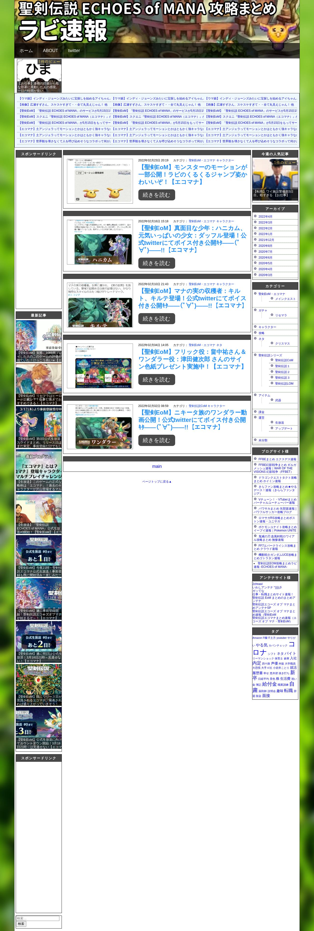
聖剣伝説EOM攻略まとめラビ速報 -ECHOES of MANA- (275, 565)
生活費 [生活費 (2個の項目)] (285, 679)
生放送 (279, 422)
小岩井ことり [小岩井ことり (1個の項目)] (281, 667)
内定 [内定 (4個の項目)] (256, 663)
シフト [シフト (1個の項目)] (272, 653)
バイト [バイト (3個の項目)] (290, 653)
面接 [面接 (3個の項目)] (266, 695)
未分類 (263, 440)
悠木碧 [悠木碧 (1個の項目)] (274, 673)
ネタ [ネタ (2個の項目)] (280, 653)
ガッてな (258, 591)
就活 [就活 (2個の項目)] (293, 667)
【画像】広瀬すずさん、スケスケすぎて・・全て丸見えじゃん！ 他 (62, 104)
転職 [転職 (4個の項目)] (288, 690)
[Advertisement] (35, 232)
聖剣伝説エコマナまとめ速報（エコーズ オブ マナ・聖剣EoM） (274, 619)
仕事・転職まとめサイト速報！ (273, 594)
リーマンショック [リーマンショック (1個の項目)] (263, 658)
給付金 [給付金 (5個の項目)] (269, 684)
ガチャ (263, 310)
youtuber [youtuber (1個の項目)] (281, 637)
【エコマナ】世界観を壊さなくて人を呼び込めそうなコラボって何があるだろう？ (72, 141)
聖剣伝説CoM (198, 406)
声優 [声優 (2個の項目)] (274, 663)
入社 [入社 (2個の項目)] (293, 658)
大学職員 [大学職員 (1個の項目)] (290, 663)
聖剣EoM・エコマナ (202, 160)
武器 (278, 400)
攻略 (261, 333)
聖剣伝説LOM (284, 383)
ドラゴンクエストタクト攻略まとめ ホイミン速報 (275, 479)
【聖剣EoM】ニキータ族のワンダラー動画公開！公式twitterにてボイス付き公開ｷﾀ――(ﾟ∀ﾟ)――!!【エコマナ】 (192, 420)
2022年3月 (266, 222)
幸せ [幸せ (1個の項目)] (266, 673)
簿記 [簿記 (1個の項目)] (258, 684)
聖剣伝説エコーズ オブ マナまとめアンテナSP (273, 606)
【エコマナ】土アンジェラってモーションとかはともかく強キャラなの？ (67, 129)
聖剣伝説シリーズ (270, 355)
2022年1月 (266, 234)
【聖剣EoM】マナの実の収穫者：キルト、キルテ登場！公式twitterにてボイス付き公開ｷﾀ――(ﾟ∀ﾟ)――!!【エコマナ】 (193, 298)
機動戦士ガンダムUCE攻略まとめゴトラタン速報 (275, 556)
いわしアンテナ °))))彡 (267, 587)
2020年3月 (266, 275)
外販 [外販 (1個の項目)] (281, 663)
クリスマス (282, 343)
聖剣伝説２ (282, 372)
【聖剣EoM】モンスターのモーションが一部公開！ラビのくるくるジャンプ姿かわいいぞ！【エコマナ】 (193, 174)
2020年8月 (266, 246)
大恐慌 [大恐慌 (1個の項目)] (256, 667)
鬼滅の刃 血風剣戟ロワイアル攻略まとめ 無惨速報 (274, 538)
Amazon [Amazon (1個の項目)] (257, 637)
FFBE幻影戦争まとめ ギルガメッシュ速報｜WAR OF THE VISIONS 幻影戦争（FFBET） (275, 468)
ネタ (219, 345)
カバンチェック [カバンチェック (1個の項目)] (278, 645)
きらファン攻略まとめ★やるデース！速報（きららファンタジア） (275, 490)
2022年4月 (266, 216)
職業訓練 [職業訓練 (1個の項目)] (283, 684)
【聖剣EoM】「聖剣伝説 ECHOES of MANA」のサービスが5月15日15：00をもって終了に (78, 110)
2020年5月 (266, 263)
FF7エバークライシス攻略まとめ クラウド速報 (275, 547)
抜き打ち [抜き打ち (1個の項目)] (284, 673)
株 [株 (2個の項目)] (277, 679)
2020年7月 (266, 251)
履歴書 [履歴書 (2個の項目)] (257, 673)
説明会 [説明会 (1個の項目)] (272, 691)
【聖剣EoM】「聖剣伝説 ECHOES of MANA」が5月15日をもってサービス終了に (72, 123)
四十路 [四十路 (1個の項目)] (266, 663)
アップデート (284, 428)
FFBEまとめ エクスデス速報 (277, 459)
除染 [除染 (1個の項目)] (258, 696)
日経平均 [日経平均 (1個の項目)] (263, 678)
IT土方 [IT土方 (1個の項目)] (271, 637)
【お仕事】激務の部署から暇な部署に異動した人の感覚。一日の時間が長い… (38, 87)
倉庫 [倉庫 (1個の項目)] (286, 658)
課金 (261, 412)
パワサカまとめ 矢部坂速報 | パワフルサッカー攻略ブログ (275, 510)
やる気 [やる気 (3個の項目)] (262, 645)
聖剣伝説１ (282, 366)
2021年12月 (266, 240)
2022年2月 (266, 228)
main (157, 466)
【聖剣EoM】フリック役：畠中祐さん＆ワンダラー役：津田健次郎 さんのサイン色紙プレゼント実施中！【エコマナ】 (192, 359)
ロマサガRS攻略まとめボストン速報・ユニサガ (274, 519)
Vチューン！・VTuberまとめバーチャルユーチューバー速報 (275, 501)
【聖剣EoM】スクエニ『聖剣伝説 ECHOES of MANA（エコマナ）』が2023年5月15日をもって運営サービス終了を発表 (97, 116)
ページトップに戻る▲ (157, 481)
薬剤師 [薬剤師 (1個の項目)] (263, 691)
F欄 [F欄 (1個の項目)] (265, 637)
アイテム (264, 395)
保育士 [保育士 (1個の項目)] (279, 658)
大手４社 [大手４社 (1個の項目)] (266, 667)
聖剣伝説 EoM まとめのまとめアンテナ (273, 599)
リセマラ (281, 315)
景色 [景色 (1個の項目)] (272, 678)
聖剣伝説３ (282, 377)
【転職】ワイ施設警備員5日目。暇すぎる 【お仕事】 (273, 193)
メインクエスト (285, 299)
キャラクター (225, 160)
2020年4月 (266, 269)
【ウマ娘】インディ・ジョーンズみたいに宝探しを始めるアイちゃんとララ (68, 98)
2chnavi (257, 584)
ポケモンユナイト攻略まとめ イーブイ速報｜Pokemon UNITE (275, 528)
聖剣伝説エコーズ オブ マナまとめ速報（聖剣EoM (273, 613)
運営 (261, 417)
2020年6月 (266, 257)
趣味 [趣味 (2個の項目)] (279, 691)
